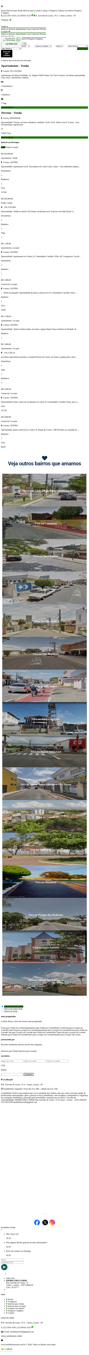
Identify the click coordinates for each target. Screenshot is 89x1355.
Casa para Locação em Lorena (19, 1032)
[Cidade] (43, 46)
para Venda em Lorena (41, 1032)
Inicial (3, 11)
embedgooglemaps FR (44, 1213)
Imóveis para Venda (15, 11)
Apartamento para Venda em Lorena (39, 1028)
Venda (8, 147)
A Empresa (52, 11)
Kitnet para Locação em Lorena (39, 1035)
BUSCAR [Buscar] (82, 49)
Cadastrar (28, 1074)
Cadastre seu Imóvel (65, 11)
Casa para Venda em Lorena (12, 1028)
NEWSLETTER (10, 1011)
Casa (28, 29)
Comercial (35, 29)
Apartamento (21, 29)
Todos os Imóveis (8, 29)
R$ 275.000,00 (7, 137)
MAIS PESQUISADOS (13, 1006)
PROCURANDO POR (13, 1009)
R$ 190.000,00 (7, 107)
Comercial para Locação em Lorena (21, 1030)
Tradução (6, 20)
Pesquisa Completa (35, 39)
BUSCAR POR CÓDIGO (6, 53)
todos (3, 147)
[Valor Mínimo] (78, 46)
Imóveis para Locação (32, 11)
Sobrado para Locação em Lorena (66, 1035)
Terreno (43, 29)
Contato (44, 11)
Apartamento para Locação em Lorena (52, 1030)
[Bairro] (59, 46)
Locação (14, 147)
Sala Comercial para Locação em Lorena (68, 1032)
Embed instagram (47, 1213)
